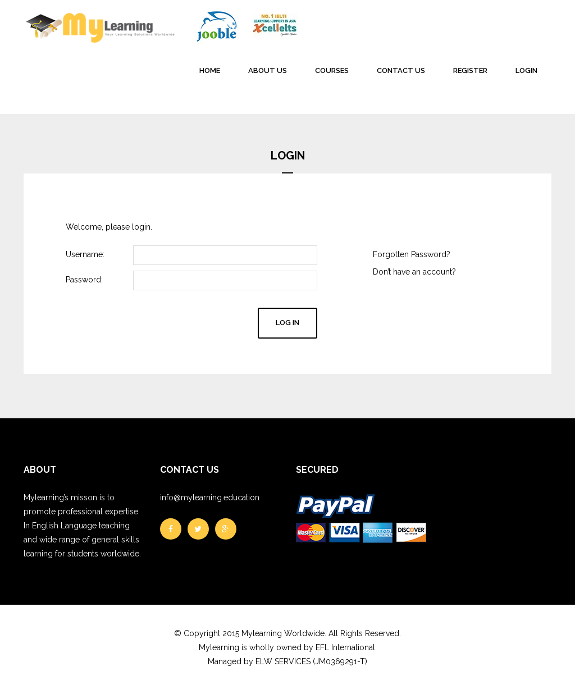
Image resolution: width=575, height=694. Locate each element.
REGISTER (470, 70)
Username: (85, 254)
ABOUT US (267, 70)
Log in (287, 322)
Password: (84, 279)
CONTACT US (401, 70)
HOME (209, 70)
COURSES (332, 70)
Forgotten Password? (411, 254)
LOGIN (526, 70)
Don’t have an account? (414, 271)
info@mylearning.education (209, 497)
